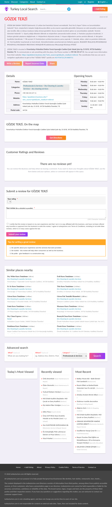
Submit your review (16, 234)
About (32, 2)
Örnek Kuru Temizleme (66, 326)
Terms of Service (78, 467)
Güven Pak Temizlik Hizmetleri (69, 296)
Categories (24, 2)
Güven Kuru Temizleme (16, 296)
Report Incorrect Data (34, 63)
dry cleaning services (40, 89)
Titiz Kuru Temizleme (65, 286)
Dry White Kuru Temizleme (17, 276)
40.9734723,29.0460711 (64, 57)
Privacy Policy (50, 467)
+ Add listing (100, 9)
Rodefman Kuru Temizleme (17, 326)
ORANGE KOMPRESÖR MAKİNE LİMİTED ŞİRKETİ (90, 424)
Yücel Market (55, 438)
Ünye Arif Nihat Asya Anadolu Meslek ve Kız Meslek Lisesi (55, 418)
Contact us (41, 2)
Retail (9, 319)
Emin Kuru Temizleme (16, 306)
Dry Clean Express (14, 316)
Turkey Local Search (23, 9)
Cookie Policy (64, 467)
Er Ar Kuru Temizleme (16, 286)
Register (91, 2)
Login (80, 2)
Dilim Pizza (52, 412)
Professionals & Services (32, 86)
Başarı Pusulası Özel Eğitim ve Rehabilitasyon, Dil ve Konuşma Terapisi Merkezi (90, 440)
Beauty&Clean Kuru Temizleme (69, 316)
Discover (14, 2)
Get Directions (56, 137)
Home (6, 2)
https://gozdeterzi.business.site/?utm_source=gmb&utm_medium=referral (50, 55)
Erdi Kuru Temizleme (65, 276)
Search (97, 355)
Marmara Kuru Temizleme (67, 306)
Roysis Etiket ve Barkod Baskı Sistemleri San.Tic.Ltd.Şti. (90, 388)
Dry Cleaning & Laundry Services (19, 279)
